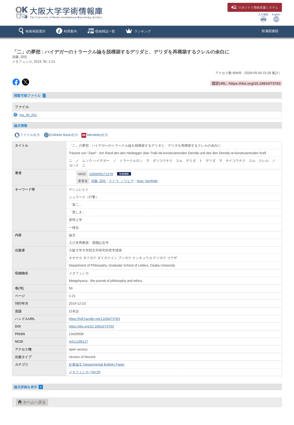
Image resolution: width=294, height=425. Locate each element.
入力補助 (263, 17)
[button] (31, 32)
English (276, 17)
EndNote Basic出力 (61, 135)
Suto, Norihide (147, 181)
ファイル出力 (27, 135)
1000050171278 (101, 174)
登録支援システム (254, 7)
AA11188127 (78, 341)
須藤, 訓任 (98, 181)
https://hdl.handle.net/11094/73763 (94, 319)
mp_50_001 (23, 115)
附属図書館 (270, 31)
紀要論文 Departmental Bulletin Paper (97, 364)
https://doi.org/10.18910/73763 (91, 326)
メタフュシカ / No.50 (84, 372)
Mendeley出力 (94, 135)
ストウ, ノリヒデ (121, 181)
